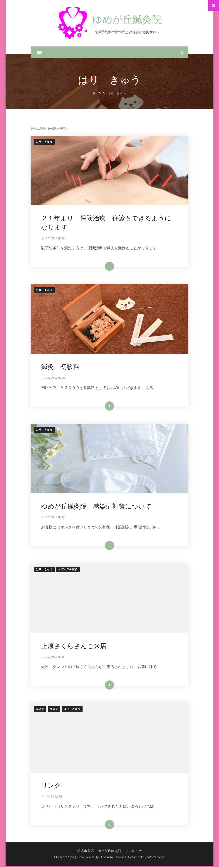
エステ (40, 710)
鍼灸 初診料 (60, 367)
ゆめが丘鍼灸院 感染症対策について (96, 507)
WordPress (155, 858)
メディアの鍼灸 (68, 570)
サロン (54, 710)
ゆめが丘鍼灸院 (127, 20)
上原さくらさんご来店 (74, 647)
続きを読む (103, 266)
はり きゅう (44, 141)
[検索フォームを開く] (181, 52)
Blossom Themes (112, 858)
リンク (51, 787)
